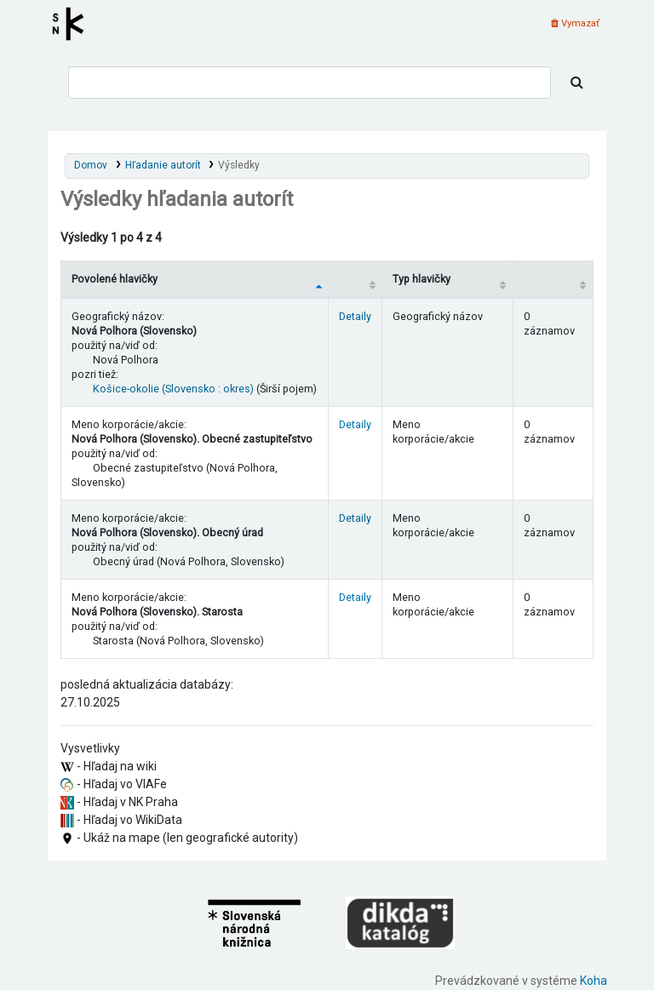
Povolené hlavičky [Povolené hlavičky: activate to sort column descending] (115, 278)
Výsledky (239, 165)
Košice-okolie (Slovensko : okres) (173, 388)
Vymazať (575, 23)
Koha (593, 980)
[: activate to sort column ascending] (355, 278)
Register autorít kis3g (73, 24)
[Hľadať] (576, 82)
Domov (90, 165)
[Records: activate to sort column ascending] (553, 278)
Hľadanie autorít (163, 165)
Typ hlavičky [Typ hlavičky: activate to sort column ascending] (421, 278)
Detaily (355, 316)
